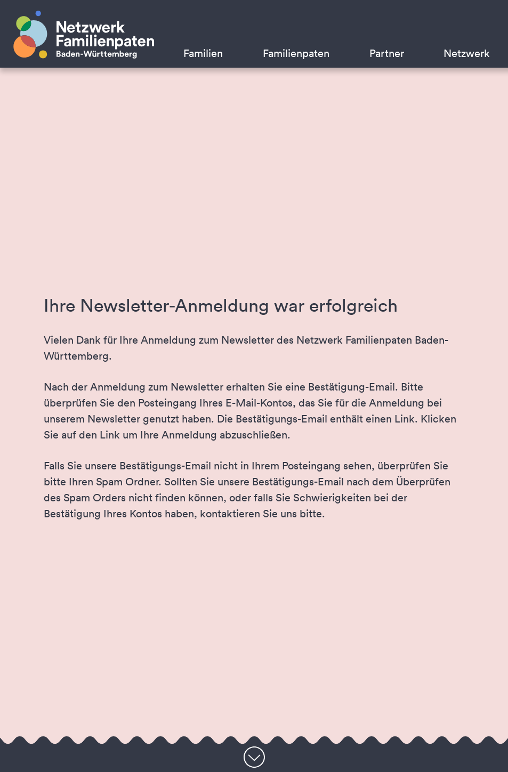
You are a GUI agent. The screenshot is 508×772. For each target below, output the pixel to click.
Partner (386, 53)
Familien (203, 53)
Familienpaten (296, 53)
